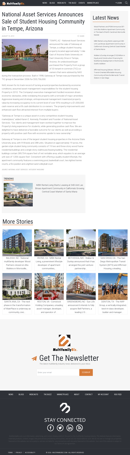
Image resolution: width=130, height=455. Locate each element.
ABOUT (76, 394)
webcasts (61, 3)
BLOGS (21, 394)
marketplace (93, 3)
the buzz (72, 3)
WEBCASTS (33, 394)
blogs (52, 3)
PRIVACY (19, 452)
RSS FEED (117, 394)
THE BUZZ (48, 394)
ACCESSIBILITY (30, 452)
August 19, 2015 (8, 36)
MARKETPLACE (63, 394)
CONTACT (89, 394)
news (45, 3)
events (82, 3)
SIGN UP (86, 372)
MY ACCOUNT (103, 394)
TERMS (10, 452)
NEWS (11, 394)
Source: (23, 170)
